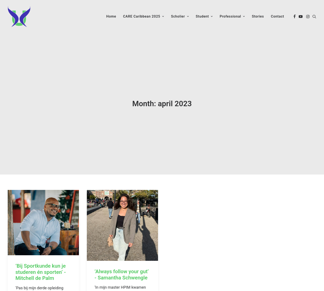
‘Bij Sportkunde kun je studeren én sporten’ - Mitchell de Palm (40, 258)
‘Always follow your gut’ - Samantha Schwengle (122, 261)
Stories (258, 16)
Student (204, 16)
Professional (232, 16)
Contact (277, 16)
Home (111, 16)
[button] (294, 16)
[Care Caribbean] (19, 16)
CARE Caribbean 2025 (143, 16)
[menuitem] (111, 16)
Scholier (180, 16)
